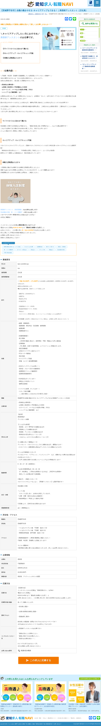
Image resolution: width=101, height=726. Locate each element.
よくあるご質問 (13, 723)
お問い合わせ (57, 723)
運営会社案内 (39, 723)
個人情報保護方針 (48, 723)
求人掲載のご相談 (30, 723)
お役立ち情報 (21, 723)
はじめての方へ (4, 723)
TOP (36, 14)
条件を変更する (89, 23)
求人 (46, 14)
